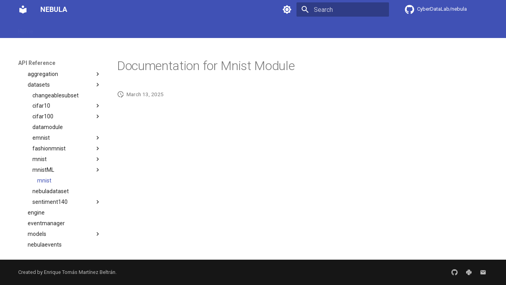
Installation (56, 29)
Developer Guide (136, 29)
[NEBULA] (23, 9)
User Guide (92, 29)
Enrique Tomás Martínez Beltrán (79, 272)
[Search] (342, 9)
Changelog (265, 29)
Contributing (227, 29)
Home (25, 29)
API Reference (184, 29)
